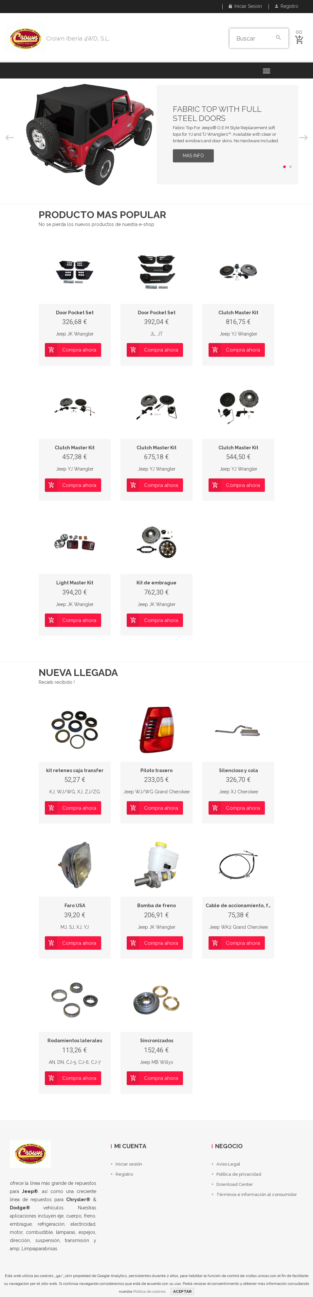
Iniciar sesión (245, 6)
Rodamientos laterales (74, 1040)
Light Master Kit (74, 582)
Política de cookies (149, 1291)
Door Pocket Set (75, 312)
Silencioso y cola (238, 770)
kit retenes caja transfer (74, 770)
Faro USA (74, 905)
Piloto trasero (156, 770)
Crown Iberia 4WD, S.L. (78, 38)
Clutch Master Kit (238, 312)
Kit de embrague (156, 582)
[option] (156, 134)
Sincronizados (156, 1040)
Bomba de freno (156, 905)
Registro (286, 6)
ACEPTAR (182, 1291)
